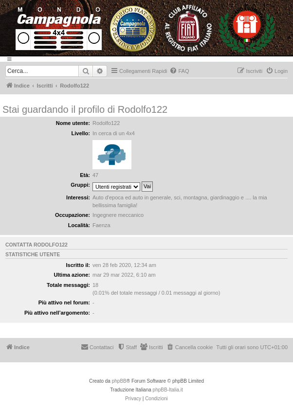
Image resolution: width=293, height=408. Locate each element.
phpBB (119, 381)
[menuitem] (179, 71)
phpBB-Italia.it (168, 389)
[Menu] (146, 59)
